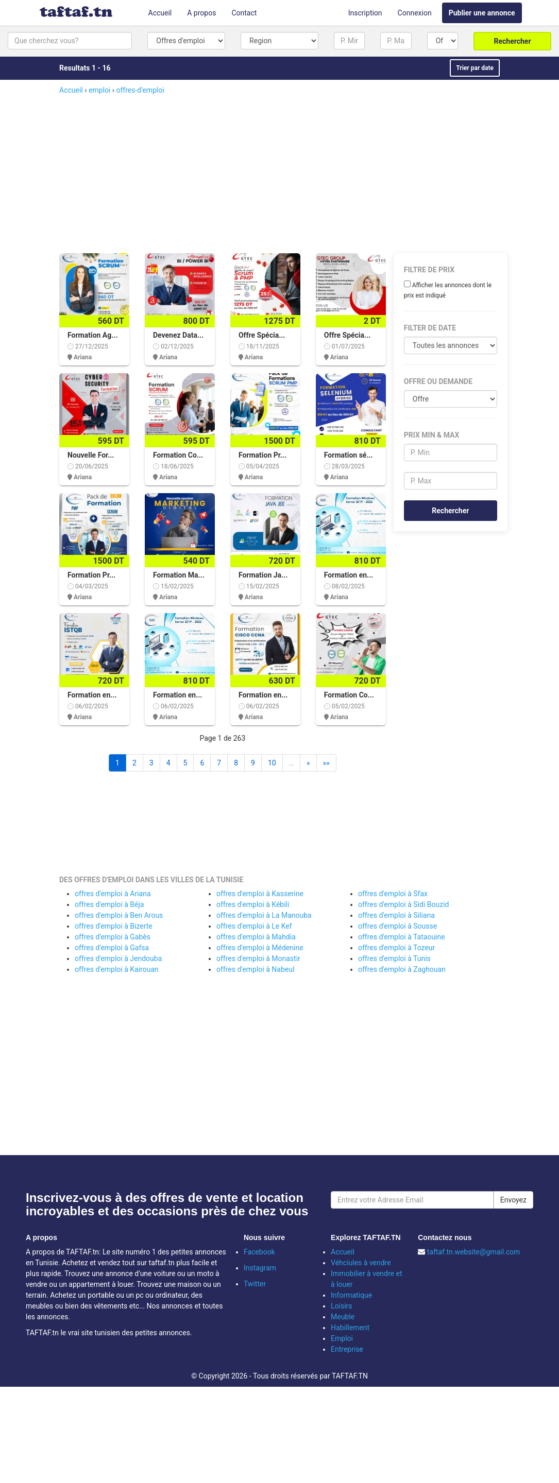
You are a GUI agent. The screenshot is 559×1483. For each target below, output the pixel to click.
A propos (201, 13)
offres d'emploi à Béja (109, 904)
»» (326, 763)
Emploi (342, 1338)
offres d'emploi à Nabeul (255, 969)
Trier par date (475, 68)
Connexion (415, 13)
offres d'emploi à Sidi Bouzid (403, 904)
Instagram (260, 1268)
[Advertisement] (293, 173)
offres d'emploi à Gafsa (112, 948)
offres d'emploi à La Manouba (264, 915)
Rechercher (512, 41)
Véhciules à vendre (361, 1263)
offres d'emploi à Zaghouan (402, 969)
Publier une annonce (482, 13)
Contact (244, 13)
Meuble (342, 1317)
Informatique (351, 1295)
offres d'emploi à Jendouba (118, 958)
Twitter (255, 1284)
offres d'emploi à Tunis (394, 958)
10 (272, 763)
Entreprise (347, 1349)
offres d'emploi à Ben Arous (119, 915)
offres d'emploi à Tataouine (401, 937)
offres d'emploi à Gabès (112, 937)
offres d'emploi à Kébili (252, 904)
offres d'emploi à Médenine (259, 948)
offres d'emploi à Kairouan (117, 969)
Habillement (350, 1327)
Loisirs (341, 1306)
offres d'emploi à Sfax (393, 893)
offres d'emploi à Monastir (258, 958)
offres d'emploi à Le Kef (254, 926)
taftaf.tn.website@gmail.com (473, 1252)
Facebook (259, 1252)
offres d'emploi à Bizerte (114, 926)
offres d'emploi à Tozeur (396, 948)
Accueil (160, 13)
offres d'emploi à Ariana (113, 893)
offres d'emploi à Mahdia (256, 937)
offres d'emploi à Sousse (397, 926)
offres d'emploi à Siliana (396, 915)
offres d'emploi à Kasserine (259, 893)
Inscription (365, 13)
